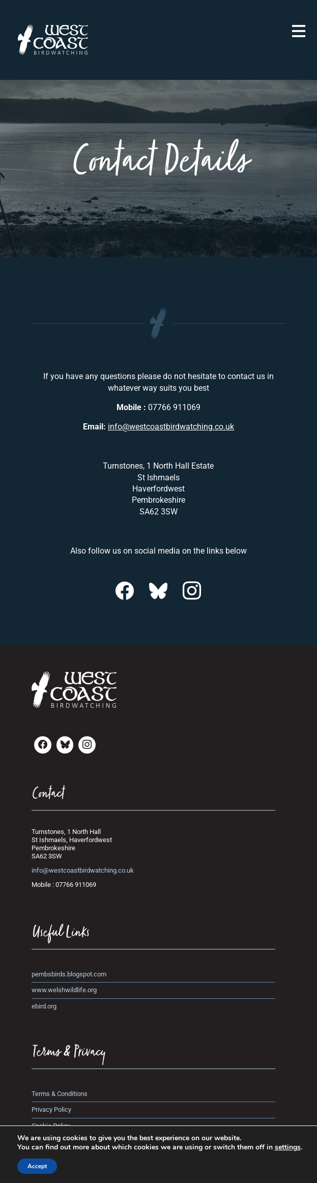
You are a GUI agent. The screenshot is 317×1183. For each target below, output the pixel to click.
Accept (37, 1166)
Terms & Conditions (60, 1094)
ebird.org (44, 1006)
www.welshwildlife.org (64, 990)
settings (288, 1147)
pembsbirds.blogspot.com (69, 974)
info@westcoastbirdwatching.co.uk (171, 426)
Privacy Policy (51, 1109)
